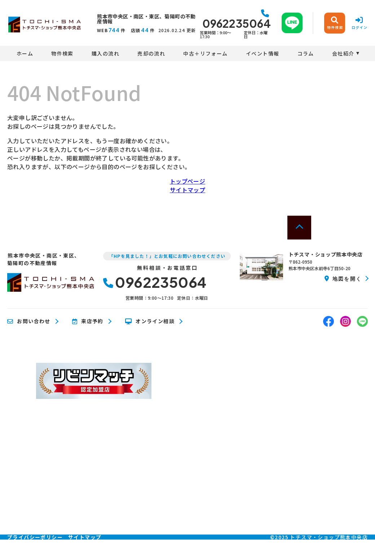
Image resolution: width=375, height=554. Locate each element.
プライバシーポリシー (35, 537)
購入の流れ (105, 53)
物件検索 (62, 53)
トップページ (187, 181)
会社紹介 (343, 53)
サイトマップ (187, 189)
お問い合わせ (28, 321)
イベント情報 (262, 53)
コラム (305, 53)
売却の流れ (151, 53)
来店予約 (87, 321)
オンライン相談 (150, 321)
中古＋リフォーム (205, 53)
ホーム (25, 53)
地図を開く (343, 278)
